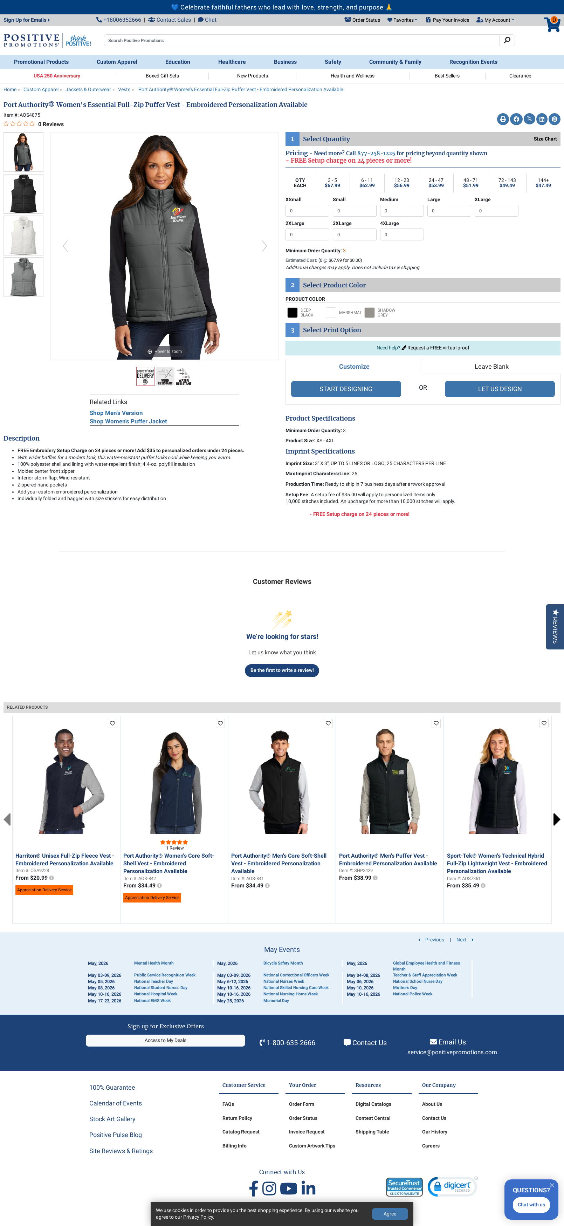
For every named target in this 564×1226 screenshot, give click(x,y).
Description (22, 438)
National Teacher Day (153, 981)
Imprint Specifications (320, 451)
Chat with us (531, 1204)
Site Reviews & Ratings (121, 1151)
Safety (333, 62)
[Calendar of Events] (282, 975)
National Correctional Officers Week (296, 975)
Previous (7, 819)
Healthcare (232, 62)
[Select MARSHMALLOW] (343, 313)
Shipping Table (372, 1132)
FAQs (228, 1104)
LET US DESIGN (500, 389)
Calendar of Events (115, 1103)
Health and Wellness (352, 76)
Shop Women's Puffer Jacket (128, 421)
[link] (452, 1188)
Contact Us (369, 1042)
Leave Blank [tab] (492, 366)
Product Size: (300, 440)
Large (433, 199)
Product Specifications (320, 418)
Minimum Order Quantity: (316, 250)
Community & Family (395, 62)
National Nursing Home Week (290, 994)
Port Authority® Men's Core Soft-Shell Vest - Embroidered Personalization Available (278, 863)
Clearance (520, 76)
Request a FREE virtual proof (435, 347)
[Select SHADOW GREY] (382, 313)
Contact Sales (169, 19)
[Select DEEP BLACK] (305, 313)
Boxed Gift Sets (162, 76)
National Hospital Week (155, 994)
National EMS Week (152, 1000)
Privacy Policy (198, 1217)
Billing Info (234, 1146)
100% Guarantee (112, 1087)
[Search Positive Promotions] (302, 40)
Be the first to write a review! (282, 670)
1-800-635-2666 (291, 1042)
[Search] (507, 40)
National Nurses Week (283, 981)
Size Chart (545, 139)
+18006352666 (118, 19)
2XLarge (295, 223)
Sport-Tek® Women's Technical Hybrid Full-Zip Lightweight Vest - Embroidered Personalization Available (497, 863)
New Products (252, 76)
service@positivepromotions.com (452, 1052)
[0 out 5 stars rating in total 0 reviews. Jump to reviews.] (34, 124)
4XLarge (389, 223)
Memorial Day (276, 1000)
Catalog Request (241, 1132)
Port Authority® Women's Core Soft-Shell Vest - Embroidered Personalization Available (168, 863)
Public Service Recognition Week (164, 975)
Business (285, 62)
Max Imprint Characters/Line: (318, 473)
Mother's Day (405, 987)
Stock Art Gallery (112, 1119)
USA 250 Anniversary (57, 76)
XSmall (294, 199)
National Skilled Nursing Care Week (296, 987)
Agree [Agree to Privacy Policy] (390, 1214)
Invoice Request (307, 1132)
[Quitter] (552, 1184)
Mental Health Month (154, 963)
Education (177, 62)
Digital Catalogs (373, 1104)
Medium (389, 199)
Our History (434, 1132)
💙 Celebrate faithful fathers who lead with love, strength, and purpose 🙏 (282, 7)
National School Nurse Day (417, 981)
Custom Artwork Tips (312, 1146)
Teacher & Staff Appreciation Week (425, 975)
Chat (207, 19)
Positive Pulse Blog (115, 1134)
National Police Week (412, 994)
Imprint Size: (300, 463)
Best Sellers (447, 76)
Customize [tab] (354, 366)
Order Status (303, 1118)
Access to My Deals (165, 1040)
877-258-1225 (376, 153)
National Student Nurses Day (160, 987)
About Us (432, 1104)
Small (339, 199)
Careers (431, 1146)
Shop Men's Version (116, 412)
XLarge (483, 199)
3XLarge (342, 223)
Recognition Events (473, 62)
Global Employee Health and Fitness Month (426, 966)
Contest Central (373, 1118)
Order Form (301, 1104)
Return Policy (237, 1118)
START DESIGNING (345, 389)
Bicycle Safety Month (283, 963)
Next (556, 819)
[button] (402, 20)
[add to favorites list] (112, 723)
